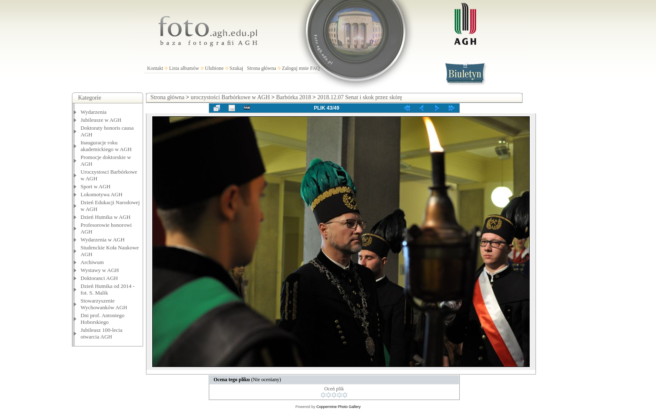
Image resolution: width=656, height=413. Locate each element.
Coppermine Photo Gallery (338, 407)
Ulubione (214, 68)
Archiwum (92, 262)
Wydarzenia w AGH (103, 239)
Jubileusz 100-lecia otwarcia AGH (102, 333)
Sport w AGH (96, 186)
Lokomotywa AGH (102, 194)
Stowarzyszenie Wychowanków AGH (104, 304)
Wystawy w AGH (100, 270)
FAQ (315, 68)
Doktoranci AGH (99, 278)
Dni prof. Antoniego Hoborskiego (103, 318)
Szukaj (236, 68)
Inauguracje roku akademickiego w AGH (106, 145)
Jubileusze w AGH (101, 120)
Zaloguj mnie (295, 68)
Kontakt (155, 68)
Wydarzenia (94, 112)
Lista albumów (184, 68)
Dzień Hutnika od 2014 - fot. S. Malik (108, 289)
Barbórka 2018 (293, 97)
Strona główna (261, 68)
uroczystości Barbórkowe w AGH (230, 97)
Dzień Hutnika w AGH (106, 217)
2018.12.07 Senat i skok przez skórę (359, 97)
